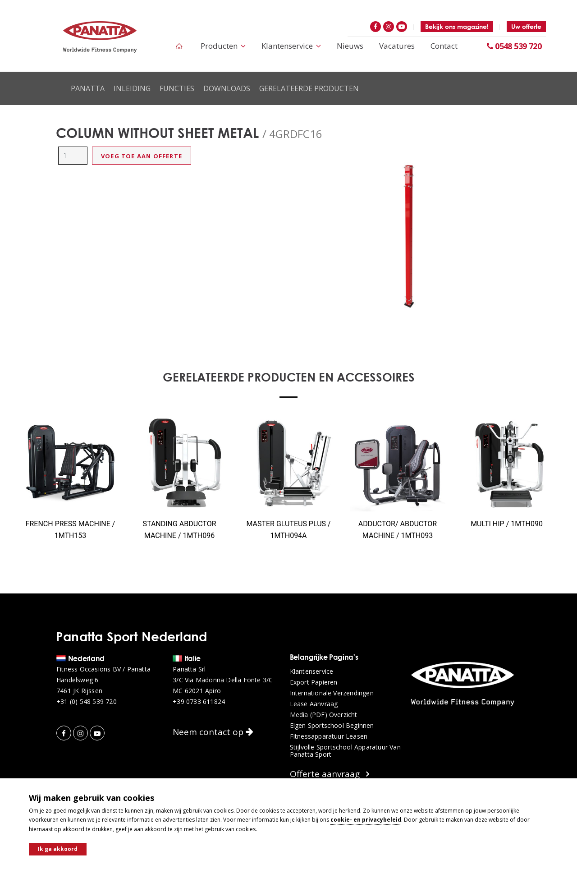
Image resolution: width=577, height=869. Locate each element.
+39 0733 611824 (199, 701)
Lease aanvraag (314, 704)
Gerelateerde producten (309, 88)
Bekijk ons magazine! (457, 26)
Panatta (88, 88)
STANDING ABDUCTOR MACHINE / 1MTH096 (179, 530)
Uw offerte (526, 26)
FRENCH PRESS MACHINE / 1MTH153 (70, 530)
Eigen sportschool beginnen (332, 725)
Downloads (226, 88)
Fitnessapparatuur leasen (329, 736)
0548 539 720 (514, 46)
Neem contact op (213, 732)
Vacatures (397, 46)
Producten (223, 46)
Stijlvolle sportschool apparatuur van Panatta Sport (345, 751)
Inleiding (132, 88)
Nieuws (350, 46)
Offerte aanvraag (329, 774)
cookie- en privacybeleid (365, 819)
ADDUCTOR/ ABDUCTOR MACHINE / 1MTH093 (397, 530)
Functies (177, 88)
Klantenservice (291, 46)
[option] (408, 234)
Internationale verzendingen (332, 693)
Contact (444, 46)
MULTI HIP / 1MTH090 (507, 524)
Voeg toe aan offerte (141, 156)
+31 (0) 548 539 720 (86, 701)
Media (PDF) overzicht (323, 714)
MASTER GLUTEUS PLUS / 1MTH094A (288, 530)
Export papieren (314, 682)
